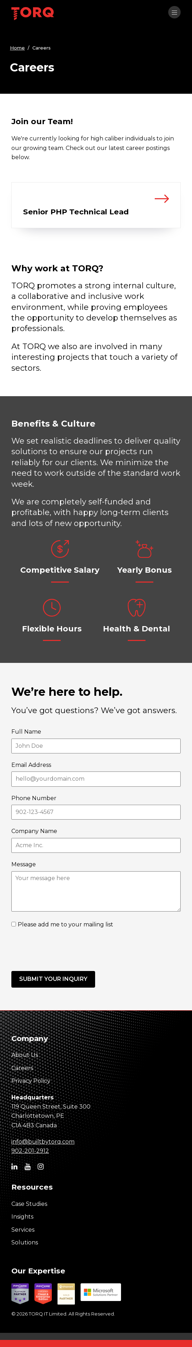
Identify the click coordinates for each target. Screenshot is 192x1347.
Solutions (24, 1242)
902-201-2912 (30, 1150)
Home (17, 48)
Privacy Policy (30, 1080)
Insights (22, 1216)
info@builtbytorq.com (43, 1141)
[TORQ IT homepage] (32, 14)
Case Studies (29, 1204)
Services (22, 1229)
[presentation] (65, 950)
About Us (24, 1055)
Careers (22, 1068)
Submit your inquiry (53, 979)
